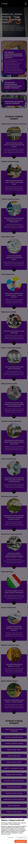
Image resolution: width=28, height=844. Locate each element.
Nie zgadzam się (21, 837)
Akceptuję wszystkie (20, 841)
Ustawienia (11, 837)
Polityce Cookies (5, 834)
